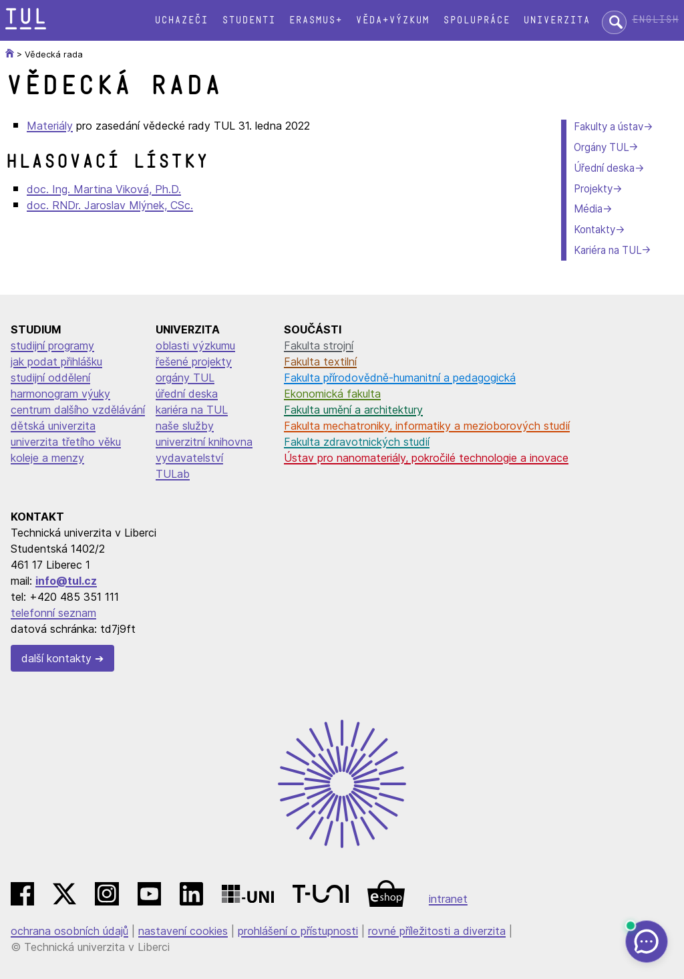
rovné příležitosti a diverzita (437, 931)
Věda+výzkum (392, 20)
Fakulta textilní (320, 361)
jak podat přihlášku (56, 361)
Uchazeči (181, 20)
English (655, 19)
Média (588, 208)
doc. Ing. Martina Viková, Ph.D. (104, 189)
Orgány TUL (601, 147)
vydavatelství (189, 457)
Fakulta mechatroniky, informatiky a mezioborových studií (427, 425)
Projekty (593, 188)
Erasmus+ (315, 20)
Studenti (248, 20)
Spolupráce (476, 20)
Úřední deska (604, 168)
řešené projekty (194, 361)
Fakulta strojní (318, 345)
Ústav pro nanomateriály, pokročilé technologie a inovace (426, 457)
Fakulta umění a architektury (353, 409)
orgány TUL (185, 377)
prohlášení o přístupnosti (298, 931)
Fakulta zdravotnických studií (357, 441)
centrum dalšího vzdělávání (78, 409)
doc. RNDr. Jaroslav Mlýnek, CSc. (110, 205)
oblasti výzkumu (195, 345)
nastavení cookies (183, 931)
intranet (448, 898)
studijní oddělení (50, 377)
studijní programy (52, 345)
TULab (173, 473)
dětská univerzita (53, 425)
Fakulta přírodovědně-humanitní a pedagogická (400, 377)
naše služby (185, 425)
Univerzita (556, 20)
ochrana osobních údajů (69, 931)
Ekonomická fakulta (332, 393)
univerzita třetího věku (66, 441)
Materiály (50, 125)
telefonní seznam (53, 612)
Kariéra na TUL (607, 250)
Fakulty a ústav (608, 126)
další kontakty (56, 658)
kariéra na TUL (192, 409)
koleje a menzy (47, 457)
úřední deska (187, 393)
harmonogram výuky (60, 393)
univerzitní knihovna (204, 441)
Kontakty (594, 229)
